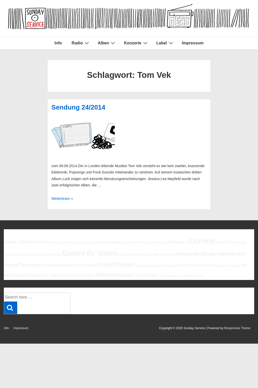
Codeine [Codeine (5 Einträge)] (88, 242)
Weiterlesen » (62, 199)
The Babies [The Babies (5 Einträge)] (218, 265)
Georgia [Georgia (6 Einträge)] (54, 254)
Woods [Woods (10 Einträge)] (105, 274)
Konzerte (136, 42)
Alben (107, 42)
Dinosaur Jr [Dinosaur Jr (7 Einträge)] (178, 242)
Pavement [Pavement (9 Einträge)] (30, 265)
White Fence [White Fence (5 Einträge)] (68, 275)
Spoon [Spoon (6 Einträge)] (205, 265)
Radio (80, 42)
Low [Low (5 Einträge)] (150, 254)
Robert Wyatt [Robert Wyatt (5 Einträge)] (143, 265)
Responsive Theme (237, 328)
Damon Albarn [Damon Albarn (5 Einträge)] (158, 242)
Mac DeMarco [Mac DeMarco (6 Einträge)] (165, 254)
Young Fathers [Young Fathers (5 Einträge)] (167, 275)
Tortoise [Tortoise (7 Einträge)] (37, 275)
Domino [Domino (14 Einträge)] (202, 241)
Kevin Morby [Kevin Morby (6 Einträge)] (137, 254)
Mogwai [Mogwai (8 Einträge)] (184, 254)
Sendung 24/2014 (78, 107)
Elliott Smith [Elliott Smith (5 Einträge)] (238, 242)
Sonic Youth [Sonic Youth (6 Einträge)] (190, 265)
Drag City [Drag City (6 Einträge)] (223, 242)
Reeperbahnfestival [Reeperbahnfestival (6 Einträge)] (58, 265)
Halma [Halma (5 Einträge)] (122, 254)
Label (165, 42)
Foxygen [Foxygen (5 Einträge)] (25, 254)
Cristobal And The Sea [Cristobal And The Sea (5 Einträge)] (135, 242)
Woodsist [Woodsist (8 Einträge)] (124, 275)
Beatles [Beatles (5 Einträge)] (56, 242)
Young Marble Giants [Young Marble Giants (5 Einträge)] (189, 275)
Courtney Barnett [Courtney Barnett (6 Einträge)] (107, 242)
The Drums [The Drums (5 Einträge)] (232, 265)
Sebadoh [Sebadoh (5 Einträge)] (157, 265)
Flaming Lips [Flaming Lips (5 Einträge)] (11, 254)
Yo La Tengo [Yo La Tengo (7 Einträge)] (146, 275)
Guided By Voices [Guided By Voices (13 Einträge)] (90, 253)
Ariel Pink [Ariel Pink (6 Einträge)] (43, 242)
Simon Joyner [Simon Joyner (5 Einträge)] (171, 265)
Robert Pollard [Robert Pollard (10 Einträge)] (115, 264)
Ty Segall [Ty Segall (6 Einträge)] (52, 275)
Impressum (193, 43)
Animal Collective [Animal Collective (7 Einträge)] (19, 242)
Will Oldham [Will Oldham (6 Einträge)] (85, 275)
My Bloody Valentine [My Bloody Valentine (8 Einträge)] (214, 254)
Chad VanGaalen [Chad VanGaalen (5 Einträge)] (72, 242)
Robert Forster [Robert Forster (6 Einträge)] (85, 265)
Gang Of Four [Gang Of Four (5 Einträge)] (39, 254)
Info (58, 43)
